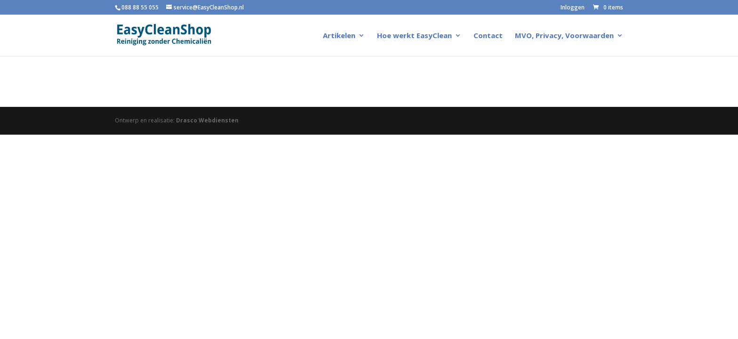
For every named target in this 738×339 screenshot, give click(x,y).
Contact (488, 36)
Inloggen (573, 8)
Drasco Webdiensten (207, 120)
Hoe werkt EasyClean (414, 36)
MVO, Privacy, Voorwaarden (564, 36)
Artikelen (339, 36)
